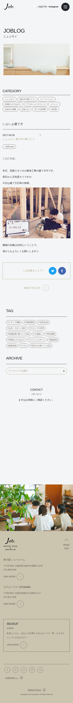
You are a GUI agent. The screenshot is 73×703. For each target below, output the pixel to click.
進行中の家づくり (27, 99)
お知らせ (25, 109)
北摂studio (9, 147)
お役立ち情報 (10, 109)
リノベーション (46, 99)
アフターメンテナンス (35, 104)
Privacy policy (34, 690)
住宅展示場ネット (12, 678)
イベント (54, 104)
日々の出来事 (40, 109)
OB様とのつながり (13, 104)
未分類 (54, 109)
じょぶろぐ (9, 99)
